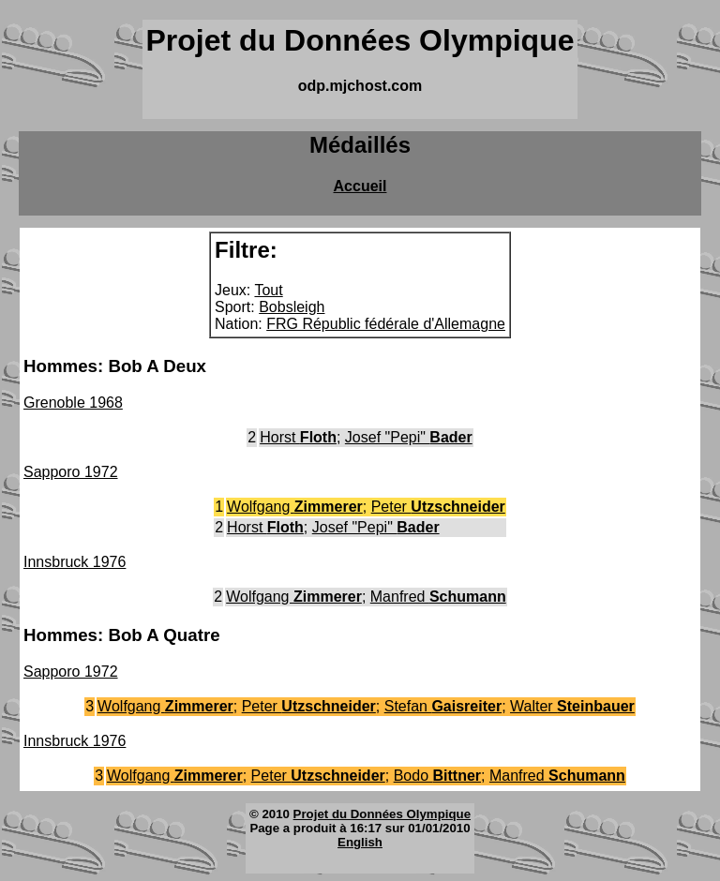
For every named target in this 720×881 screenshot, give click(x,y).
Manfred (438, 597)
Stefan (443, 706)
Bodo (437, 776)
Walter (572, 706)
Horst (298, 437)
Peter (438, 507)
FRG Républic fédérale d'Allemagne (385, 324)
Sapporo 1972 (70, 472)
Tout (268, 290)
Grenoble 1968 (73, 403)
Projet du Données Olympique (382, 814)
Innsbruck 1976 (74, 562)
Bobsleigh (291, 307)
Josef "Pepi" (408, 437)
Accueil (360, 186)
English (360, 842)
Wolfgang (295, 507)
